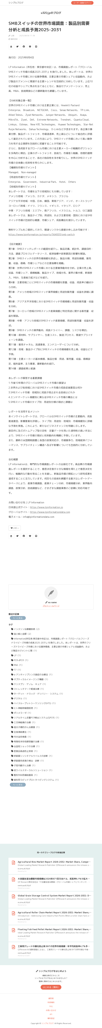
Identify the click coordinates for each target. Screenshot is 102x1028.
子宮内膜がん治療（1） (23, 765)
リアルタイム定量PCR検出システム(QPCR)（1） (35, 717)
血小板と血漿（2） (21, 633)
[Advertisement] (51, 561)
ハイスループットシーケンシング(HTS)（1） (34, 703)
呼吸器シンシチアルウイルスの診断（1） (32, 755)
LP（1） (16, 655)
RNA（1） (17, 665)
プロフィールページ (51, 606)
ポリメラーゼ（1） (21, 712)
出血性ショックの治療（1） (26, 746)
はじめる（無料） (51, 987)
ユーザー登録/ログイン (82, 3)
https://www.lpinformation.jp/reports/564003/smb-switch (41, 234)
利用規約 (51, 1002)
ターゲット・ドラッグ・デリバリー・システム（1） (37, 693)
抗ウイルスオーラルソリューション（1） (32, 770)
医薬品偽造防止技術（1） (25, 751)
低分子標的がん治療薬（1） (26, 727)
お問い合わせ (51, 1010)
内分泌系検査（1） (21, 736)
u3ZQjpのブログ (51, 13)
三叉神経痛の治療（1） (23, 722)
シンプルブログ (15, 2)
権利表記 (51, 1018)
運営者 (51, 998)
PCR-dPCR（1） (20, 660)
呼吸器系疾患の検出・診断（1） (28, 760)
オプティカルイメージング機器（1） (30, 679)
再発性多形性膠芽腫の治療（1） (28, 741)
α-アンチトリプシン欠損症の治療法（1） (32, 674)
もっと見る (17, 618)
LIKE (14, 528)
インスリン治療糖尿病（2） (26, 629)
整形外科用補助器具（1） (25, 775)
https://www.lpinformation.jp (46, 507)
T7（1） (16, 669)
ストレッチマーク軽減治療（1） (28, 688)
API (51, 1014)
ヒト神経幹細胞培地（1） (25, 708)
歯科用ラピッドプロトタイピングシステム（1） (35, 779)
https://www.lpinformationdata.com (50, 512)
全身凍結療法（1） (21, 732)
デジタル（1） (19, 698)
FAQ (51, 1006)
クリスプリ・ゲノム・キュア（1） (29, 684)
